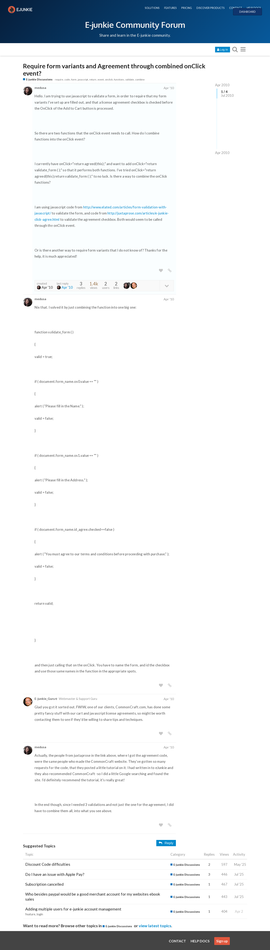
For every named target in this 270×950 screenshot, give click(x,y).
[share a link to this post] (169, 270)
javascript (83, 79)
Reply (166, 843)
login (40, 914)
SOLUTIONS (152, 7)
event (101, 79)
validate (129, 79)
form (74, 79)
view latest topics (155, 925)
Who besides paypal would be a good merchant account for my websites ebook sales (92, 896)
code (67, 79)
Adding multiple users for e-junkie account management (73, 909)
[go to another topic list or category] (243, 49)
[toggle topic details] (167, 285)
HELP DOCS (254, 7)
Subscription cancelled (44, 884)
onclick (109, 79)
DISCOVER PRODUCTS (210, 7)
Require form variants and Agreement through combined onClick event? (114, 69)
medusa (40, 87)
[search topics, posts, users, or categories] (235, 49)
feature (30, 914)
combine (140, 79)
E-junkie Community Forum (135, 25)
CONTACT (235, 7)
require (59, 79)
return (92, 79)
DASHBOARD (247, 11)
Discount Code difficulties (47, 864)
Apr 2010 (222, 85)
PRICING (186, 7)
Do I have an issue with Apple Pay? (54, 874)
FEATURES (170, 7)
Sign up (222, 941)
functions (119, 79)
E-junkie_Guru (45, 698)
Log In (222, 49)
